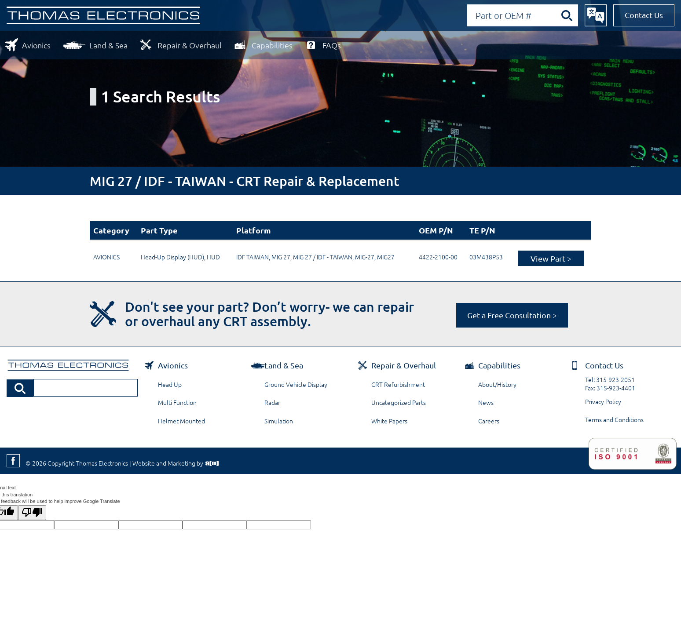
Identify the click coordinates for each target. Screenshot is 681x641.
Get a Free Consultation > (512, 315)
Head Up (170, 384)
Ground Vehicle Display (295, 384)
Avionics (36, 45)
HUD (213, 256)
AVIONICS (106, 256)
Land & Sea (108, 45)
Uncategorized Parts (398, 402)
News (486, 402)
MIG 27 (280, 256)
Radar (272, 402)
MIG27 (386, 256)
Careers (488, 420)
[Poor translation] (32, 512)
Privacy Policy (603, 401)
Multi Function (177, 402)
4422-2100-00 (438, 256)
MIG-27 (364, 256)
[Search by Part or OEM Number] (522, 15)
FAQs (331, 45)
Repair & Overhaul (189, 45)
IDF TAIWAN (252, 256)
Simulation (278, 420)
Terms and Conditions (614, 419)
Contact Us (644, 14)
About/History (497, 384)
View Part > (551, 258)
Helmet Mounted (181, 420)
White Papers (389, 420)
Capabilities (272, 45)
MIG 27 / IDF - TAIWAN (322, 256)
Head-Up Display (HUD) (172, 256)
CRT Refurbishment (398, 384)
